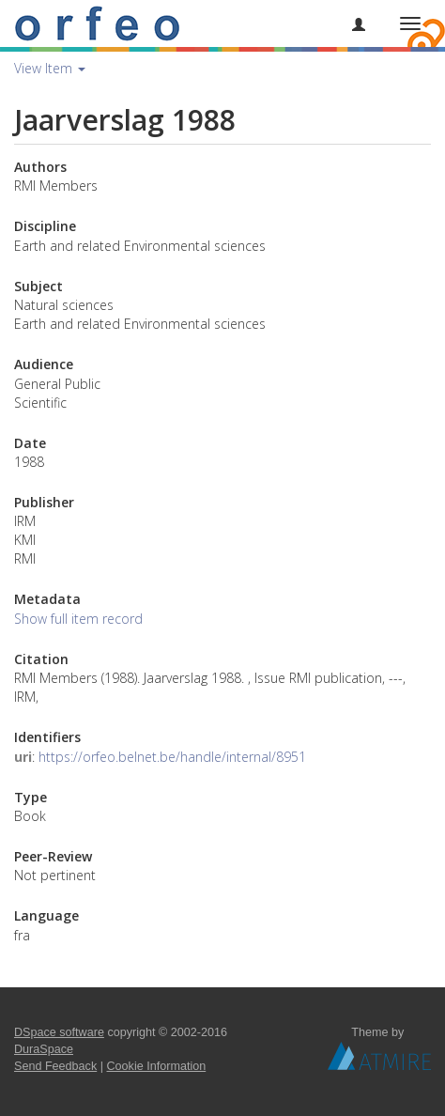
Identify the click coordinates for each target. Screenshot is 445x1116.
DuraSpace (43, 1049)
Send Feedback (55, 1066)
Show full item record (78, 619)
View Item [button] (49, 68)
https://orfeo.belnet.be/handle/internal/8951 (172, 757)
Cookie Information (157, 1066)
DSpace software (59, 1032)
